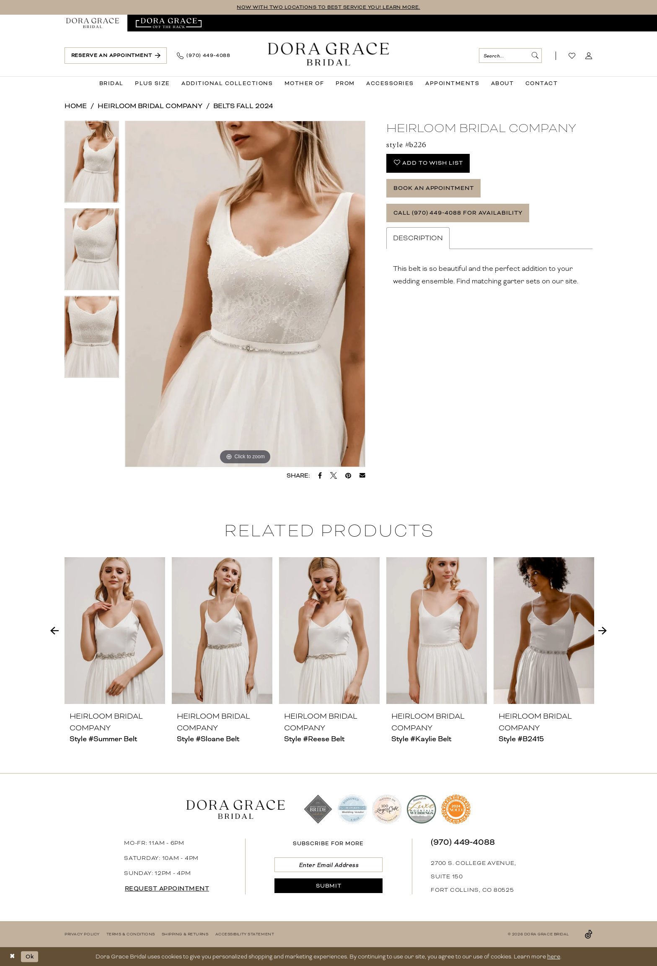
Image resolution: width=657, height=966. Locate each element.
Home (76, 105)
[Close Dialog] (12, 956)
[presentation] (115, 630)
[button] (589, 56)
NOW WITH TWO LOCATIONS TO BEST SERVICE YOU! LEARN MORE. (328, 7)
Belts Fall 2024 (243, 105)
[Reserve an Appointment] (116, 55)
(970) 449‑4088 (463, 842)
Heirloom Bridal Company (150, 105)
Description (418, 238)
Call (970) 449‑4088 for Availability (457, 212)
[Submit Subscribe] (328, 885)
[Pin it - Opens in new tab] (348, 475)
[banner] (328, 53)
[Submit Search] (534, 55)
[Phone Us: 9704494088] (203, 56)
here (553, 956)
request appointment (167, 889)
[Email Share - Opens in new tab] (362, 475)
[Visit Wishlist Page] (572, 56)
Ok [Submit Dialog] (30, 956)
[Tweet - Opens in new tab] (333, 475)
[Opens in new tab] (168, 23)
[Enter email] (328, 864)
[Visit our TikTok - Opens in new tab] (588, 934)
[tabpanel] (92, 164)
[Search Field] (510, 55)
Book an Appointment (433, 188)
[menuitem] (92, 23)
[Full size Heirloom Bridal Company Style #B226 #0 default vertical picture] (245, 294)
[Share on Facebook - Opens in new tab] (320, 475)
